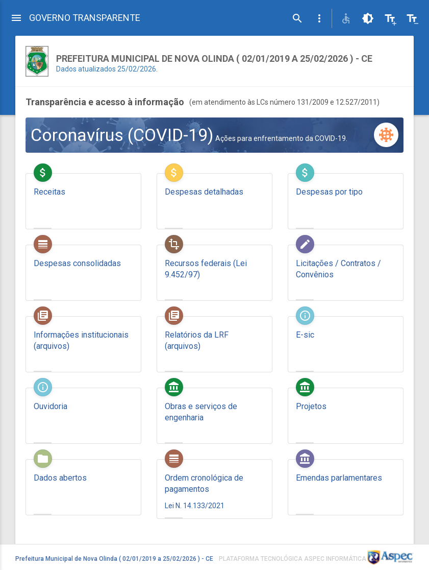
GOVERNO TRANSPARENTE (84, 17)
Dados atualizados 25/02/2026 (106, 69)
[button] (319, 18)
